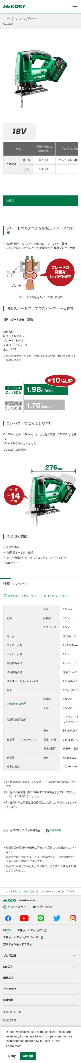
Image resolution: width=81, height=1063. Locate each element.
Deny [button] (12, 1056)
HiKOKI (7, 930)
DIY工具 (8, 966)
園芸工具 (8, 977)
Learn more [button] (14, 1046)
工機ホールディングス (32, 930)
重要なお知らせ (12, 1011)
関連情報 (8, 999)
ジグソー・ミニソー (50, 891)
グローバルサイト (16, 907)
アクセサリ (9, 988)
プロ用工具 (11, 891)
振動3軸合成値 (15, 703)
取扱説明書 (9, 1020)
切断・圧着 (28, 891)
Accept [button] (28, 1056)
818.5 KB (53, 830)
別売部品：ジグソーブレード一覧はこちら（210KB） (39, 596)
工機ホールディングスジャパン (23, 937)
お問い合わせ (42, 907)
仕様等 (10, 200)
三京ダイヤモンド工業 (18, 944)
